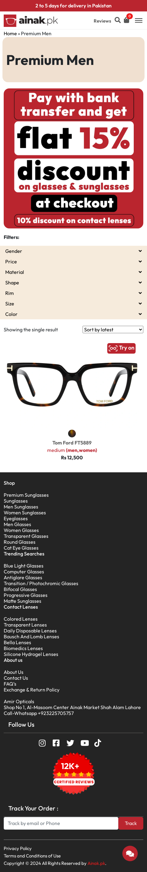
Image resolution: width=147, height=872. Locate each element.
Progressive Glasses (25, 595)
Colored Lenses (21, 619)
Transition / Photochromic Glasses (41, 583)
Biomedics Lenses (23, 648)
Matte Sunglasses (22, 601)
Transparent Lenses (25, 625)
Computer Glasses (24, 571)
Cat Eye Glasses (21, 548)
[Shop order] (113, 329)
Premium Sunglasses (26, 495)
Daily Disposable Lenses (30, 630)
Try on (121, 348)
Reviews (102, 21)
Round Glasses (19, 542)
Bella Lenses (17, 642)
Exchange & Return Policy (31, 690)
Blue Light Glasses (23, 566)
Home (10, 33)
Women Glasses (21, 530)
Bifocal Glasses (20, 589)
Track (131, 823)
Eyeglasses (16, 518)
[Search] (61, 823)
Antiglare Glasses (23, 577)
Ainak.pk (96, 863)
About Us (13, 672)
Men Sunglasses (21, 507)
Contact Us (16, 678)
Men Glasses (17, 524)
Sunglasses (16, 501)
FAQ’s (10, 684)
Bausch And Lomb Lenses (31, 636)
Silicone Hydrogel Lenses (31, 654)
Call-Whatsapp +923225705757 (39, 713)
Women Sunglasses (25, 512)
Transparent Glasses (26, 536)
